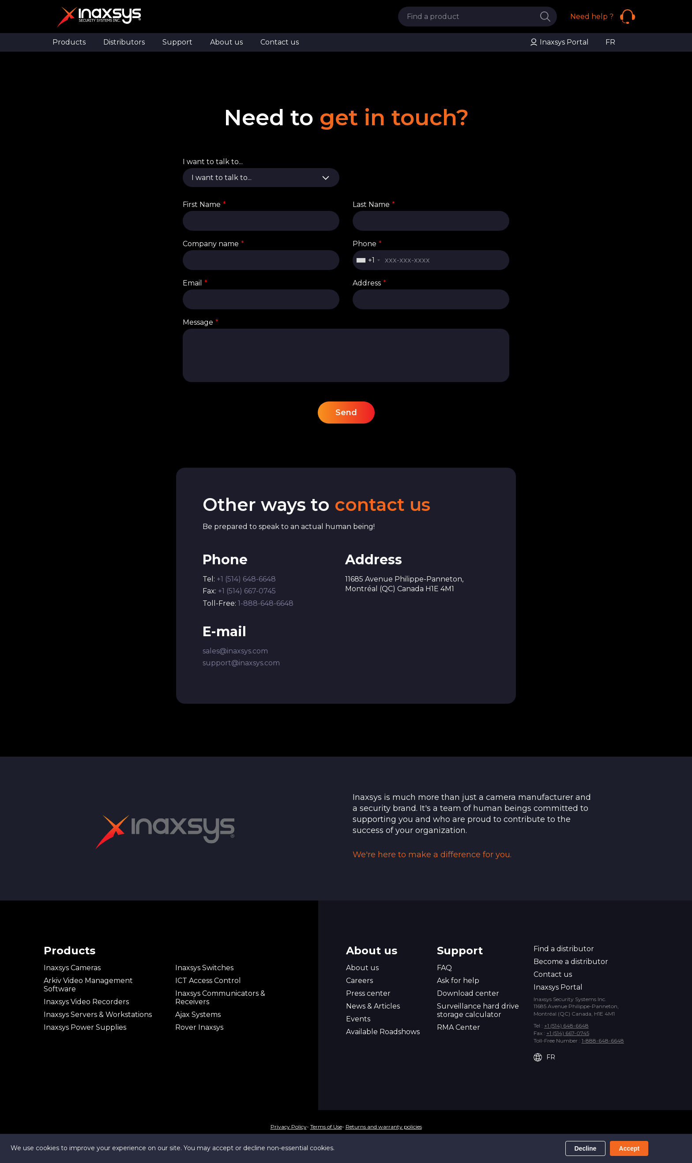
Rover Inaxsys (199, 1027)
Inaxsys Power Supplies (85, 1027)
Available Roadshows (383, 1032)
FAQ (444, 968)
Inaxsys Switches (204, 968)
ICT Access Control (208, 980)
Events (358, 1019)
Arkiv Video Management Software (88, 984)
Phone (367, 244)
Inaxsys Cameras (72, 968)
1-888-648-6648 (265, 603)
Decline (586, 1148)
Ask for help (458, 980)
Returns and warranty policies (384, 1126)
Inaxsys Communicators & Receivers (220, 997)
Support (177, 42)
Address (369, 283)
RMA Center (458, 1027)
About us (226, 42)
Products (69, 42)
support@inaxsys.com (241, 663)
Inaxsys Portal (559, 42)
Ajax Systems (198, 1014)
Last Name (374, 204)
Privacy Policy (289, 1126)
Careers (359, 980)
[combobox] (368, 260)
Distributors (124, 42)
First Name (204, 204)
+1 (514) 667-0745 (247, 591)
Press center (368, 993)
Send (346, 412)
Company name (213, 244)
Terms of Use (326, 1126)
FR (610, 42)
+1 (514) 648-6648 (246, 579)
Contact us (279, 42)
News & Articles (373, 1006)
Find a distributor (564, 949)
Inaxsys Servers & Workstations (98, 1014)
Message (200, 322)
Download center (468, 993)
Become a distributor (571, 961)
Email (195, 283)
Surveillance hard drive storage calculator (478, 1010)
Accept (629, 1148)
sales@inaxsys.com (235, 651)
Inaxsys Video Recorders (86, 1002)
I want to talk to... (213, 162)
